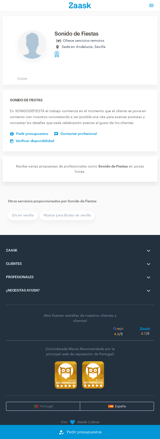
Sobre (22, 79)
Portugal (46, 406)
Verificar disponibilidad (32, 141)
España (120, 406)
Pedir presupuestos (29, 134)
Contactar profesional (75, 134)
